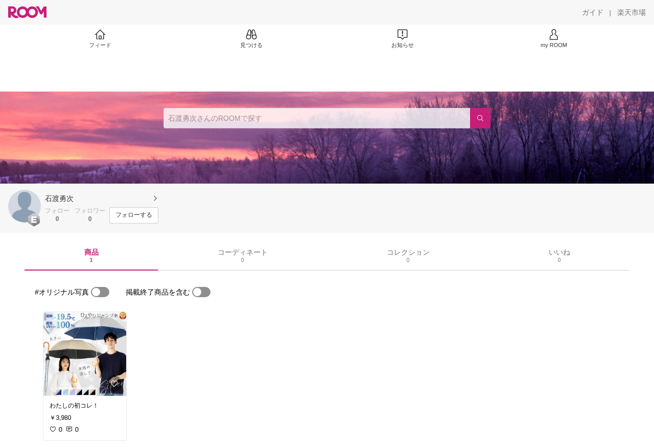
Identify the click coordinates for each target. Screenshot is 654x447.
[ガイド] (592, 12)
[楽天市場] (631, 12)
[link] (84, 354)
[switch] (100, 292)
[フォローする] (133, 215)
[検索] (480, 118)
